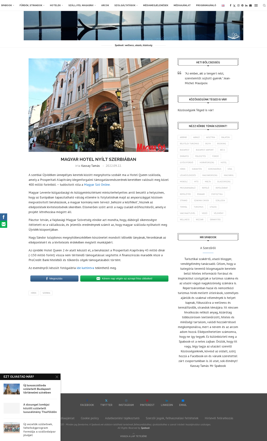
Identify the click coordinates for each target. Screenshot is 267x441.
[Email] (250, 5)
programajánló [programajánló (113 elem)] (188, 188)
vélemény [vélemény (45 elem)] (219, 213)
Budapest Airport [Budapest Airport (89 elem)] (205, 150)
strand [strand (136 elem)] (183, 200)
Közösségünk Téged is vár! (195, 110)
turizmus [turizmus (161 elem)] (198, 207)
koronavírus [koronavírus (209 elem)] (214, 169)
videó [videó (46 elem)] (204, 213)
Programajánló (206, 5)
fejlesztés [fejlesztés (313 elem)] (200, 156)
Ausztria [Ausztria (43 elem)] (210, 137)
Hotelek (55, 5)
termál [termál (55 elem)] (183, 207)
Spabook (6, 5)
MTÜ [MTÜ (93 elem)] (196, 181)
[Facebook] (230, 5)
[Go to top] (133, 436)
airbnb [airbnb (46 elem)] (183, 137)
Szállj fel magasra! (81, 5)
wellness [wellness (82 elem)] (184, 219)
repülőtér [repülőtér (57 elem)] (185, 194)
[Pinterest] (242, 5)
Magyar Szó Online (97, 184)
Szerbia (46, 293)
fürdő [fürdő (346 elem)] (215, 156)
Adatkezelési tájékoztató (122, 418)
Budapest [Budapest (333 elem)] (184, 150)
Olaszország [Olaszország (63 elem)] (224, 181)
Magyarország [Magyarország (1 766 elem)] (209, 175)
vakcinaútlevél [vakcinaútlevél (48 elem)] (187, 213)
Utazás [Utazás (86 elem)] (213, 207)
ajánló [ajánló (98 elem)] (196, 137)
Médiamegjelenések (155, 5)
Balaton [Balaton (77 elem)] (225, 137)
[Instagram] (238, 5)
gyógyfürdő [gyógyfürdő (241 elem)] (186, 162)
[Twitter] (234, 5)
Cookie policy (90, 418)
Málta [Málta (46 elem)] (208, 181)
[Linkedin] (246, 5)
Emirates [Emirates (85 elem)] (184, 156)
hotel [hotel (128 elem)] (224, 162)
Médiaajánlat (182, 5)
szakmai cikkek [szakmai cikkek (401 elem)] (201, 200)
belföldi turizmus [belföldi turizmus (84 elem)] (189, 143)
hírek (33, 293)
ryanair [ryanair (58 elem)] (201, 194)
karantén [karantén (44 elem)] (197, 169)
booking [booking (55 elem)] (221, 143)
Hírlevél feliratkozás (219, 418)
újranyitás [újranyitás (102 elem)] (215, 219)
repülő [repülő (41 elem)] (205, 188)
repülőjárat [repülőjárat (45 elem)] (222, 188)
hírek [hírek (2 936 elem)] (182, 169)
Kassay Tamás (90, 166)
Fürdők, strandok (31, 5)
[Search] (264, 5)
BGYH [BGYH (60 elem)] (208, 143)
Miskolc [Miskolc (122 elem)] (184, 181)
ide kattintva (85, 268)
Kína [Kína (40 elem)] (230, 169)
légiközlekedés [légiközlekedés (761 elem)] (188, 175)
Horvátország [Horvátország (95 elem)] (207, 162)
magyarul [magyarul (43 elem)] (229, 175)
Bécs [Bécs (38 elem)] (222, 150)
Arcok (105, 5)
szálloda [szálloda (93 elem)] (220, 200)
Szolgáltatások (124, 5)
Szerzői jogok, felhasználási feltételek (172, 418)
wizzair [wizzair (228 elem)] (199, 219)
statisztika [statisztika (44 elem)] (216, 194)
